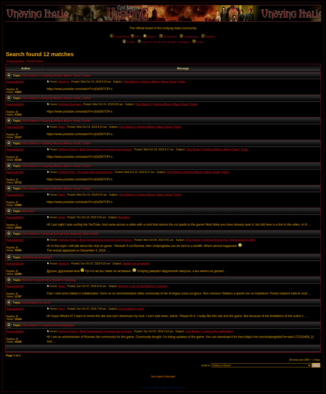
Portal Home (119, 36)
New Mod (28, 211)
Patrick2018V (15, 81)
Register (208, 36)
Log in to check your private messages (163, 41)
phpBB (156, 387)
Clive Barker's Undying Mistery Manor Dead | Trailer (56, 75)
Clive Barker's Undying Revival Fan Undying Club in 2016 (60, 233)
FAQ (135, 36)
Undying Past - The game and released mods (85, 172)
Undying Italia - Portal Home (24, 61)
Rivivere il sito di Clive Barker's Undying (48, 279)
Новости (63, 81)
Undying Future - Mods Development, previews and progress (95, 149)
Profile (128, 41)
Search (149, 36)
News (61, 126)
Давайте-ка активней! (37, 257)
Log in (198, 41)
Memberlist (168, 36)
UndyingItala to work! (36, 302)
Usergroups (189, 36)
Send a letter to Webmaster (163, 376)
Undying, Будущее (69, 104)
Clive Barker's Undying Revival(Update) (48, 325)
